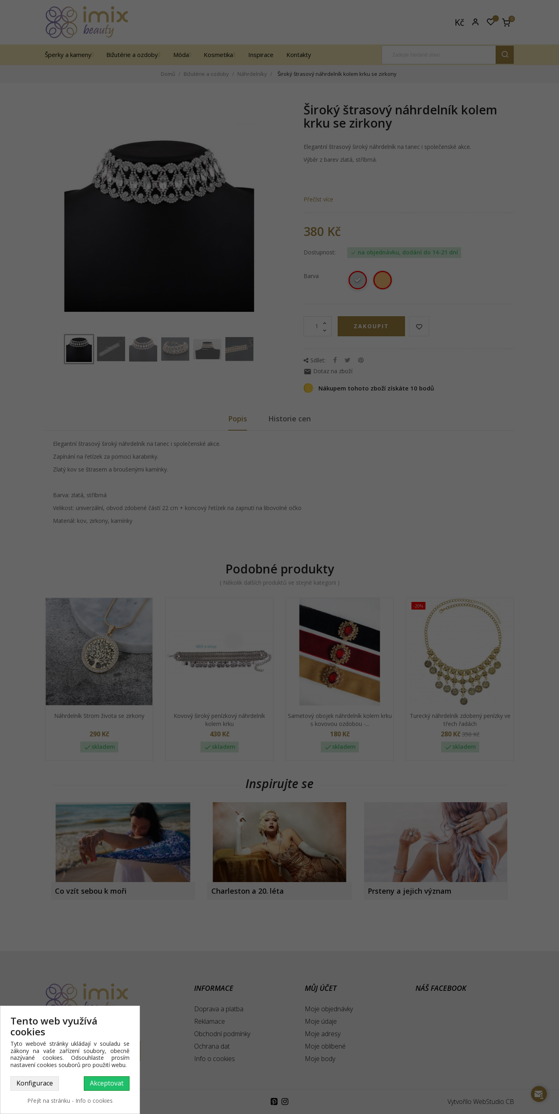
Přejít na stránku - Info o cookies (70, 1100)
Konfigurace (34, 1083)
